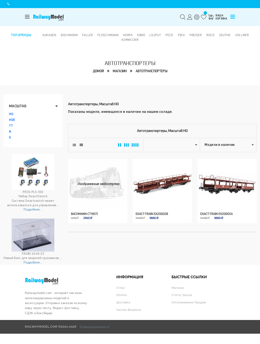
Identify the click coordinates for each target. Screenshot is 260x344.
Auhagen (49, 35)
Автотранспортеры (151, 71)
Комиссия (130, 40)
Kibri (141, 35)
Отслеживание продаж (189, 302)
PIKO (181, 35)
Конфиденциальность (95, 327)
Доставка (123, 302)
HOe (12, 119)
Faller (87, 35)
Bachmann (69, 35)
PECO (169, 35)
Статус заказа (182, 295)
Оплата (121, 295)
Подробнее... (33, 209)
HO (11, 114)
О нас (120, 287)
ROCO (210, 35)
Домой (98, 71)
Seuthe (225, 35)
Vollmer (242, 35)
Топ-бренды (21, 35)
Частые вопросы (128, 309)
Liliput (155, 35)
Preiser (195, 35)
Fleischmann (108, 35)
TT (11, 125)
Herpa (128, 35)
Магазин (120, 71)
